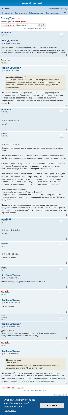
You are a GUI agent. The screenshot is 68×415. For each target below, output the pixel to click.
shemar (4, 267)
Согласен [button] (52, 405)
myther (3, 316)
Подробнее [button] (10, 410)
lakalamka (4, 243)
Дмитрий (24, 22)
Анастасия (16, 22)
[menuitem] (7, 8)
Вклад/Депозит (10, 18)
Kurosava (4, 133)
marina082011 (6, 32)
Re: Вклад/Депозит (11, 68)
